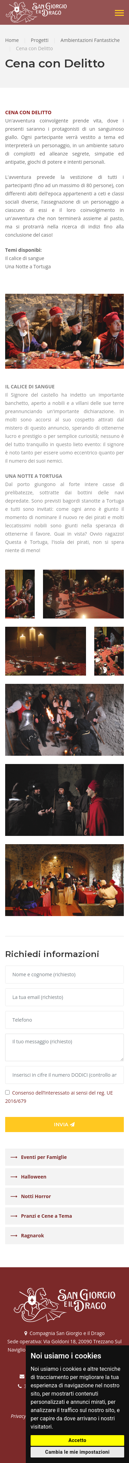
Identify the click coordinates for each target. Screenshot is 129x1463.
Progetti (40, 40)
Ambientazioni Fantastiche (90, 40)
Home (12, 40)
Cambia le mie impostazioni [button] (77, 1452)
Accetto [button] (77, 1440)
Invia (64, 1124)
